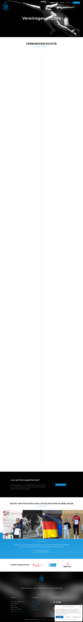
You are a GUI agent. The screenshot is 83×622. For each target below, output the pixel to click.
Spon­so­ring (34, 605)
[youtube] (59, 602)
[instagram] (57, 602)
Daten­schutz (69, 619)
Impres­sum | (50, 619)
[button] (80, 606)
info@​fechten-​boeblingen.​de (19, 611)
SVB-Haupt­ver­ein (35, 609)
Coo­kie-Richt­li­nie (64, 619)
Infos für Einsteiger (36, 603)
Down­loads (34, 607)
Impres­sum (74, 619)
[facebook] (54, 602)
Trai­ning (33, 601)
